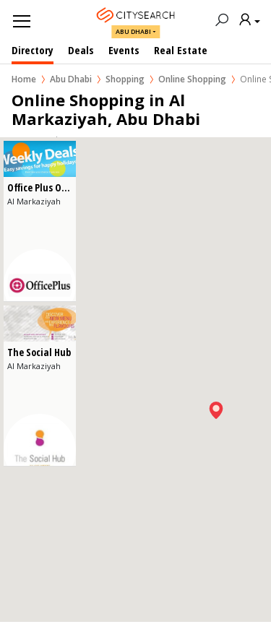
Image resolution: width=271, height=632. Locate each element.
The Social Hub (39, 352)
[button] (216, 410)
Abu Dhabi (133, 31)
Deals (81, 50)
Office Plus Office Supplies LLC (70, 187)
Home (24, 79)
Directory (32, 50)
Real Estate (180, 50)
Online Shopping (192, 79)
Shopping (125, 79)
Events (123, 50)
